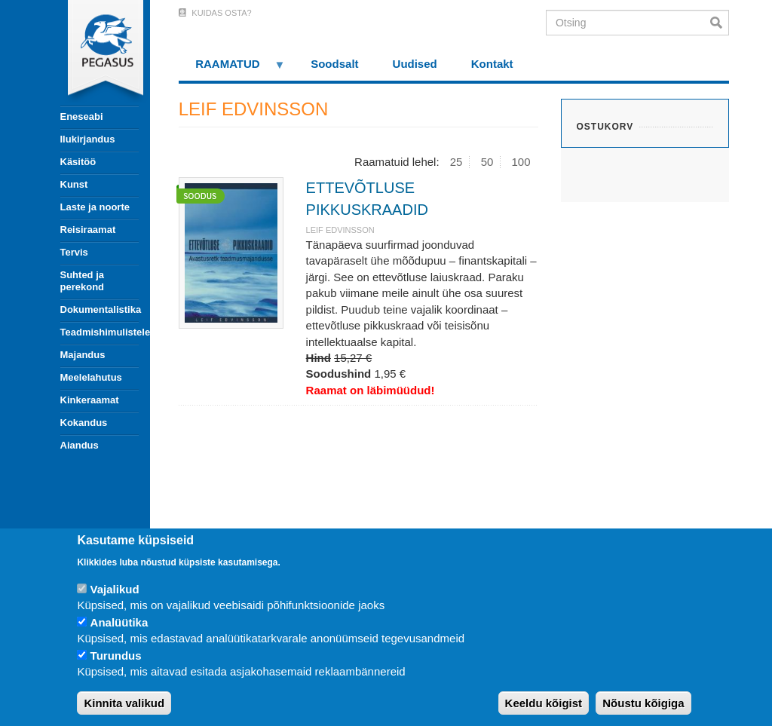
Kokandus (84, 422)
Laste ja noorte (95, 207)
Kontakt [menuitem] (492, 63)
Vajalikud (114, 589)
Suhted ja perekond (82, 281)
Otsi (719, 22)
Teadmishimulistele (99, 332)
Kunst (74, 184)
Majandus (83, 354)
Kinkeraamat (89, 400)
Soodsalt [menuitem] (334, 63)
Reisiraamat (88, 229)
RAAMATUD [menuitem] (232, 69)
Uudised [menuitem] (415, 63)
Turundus (116, 655)
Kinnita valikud (124, 703)
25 (456, 161)
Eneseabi (81, 116)
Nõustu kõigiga (643, 703)
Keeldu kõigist (544, 703)
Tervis (74, 252)
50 (487, 161)
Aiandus (79, 445)
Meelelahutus (91, 377)
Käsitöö (78, 161)
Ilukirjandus (87, 139)
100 (521, 161)
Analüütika (119, 622)
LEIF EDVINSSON (340, 229)
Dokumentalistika (99, 309)
